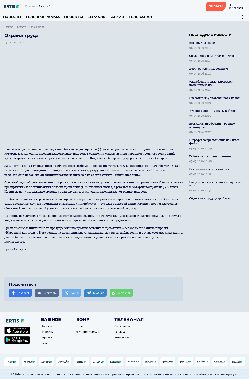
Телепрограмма (42, 17)
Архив (117, 17)
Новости (12, 17)
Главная (8, 27)
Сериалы (97, 17)
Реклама (120, 331)
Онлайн (81, 326)
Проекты (73, 17)
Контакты (121, 337)
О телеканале (123, 326)
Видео (45, 343)
